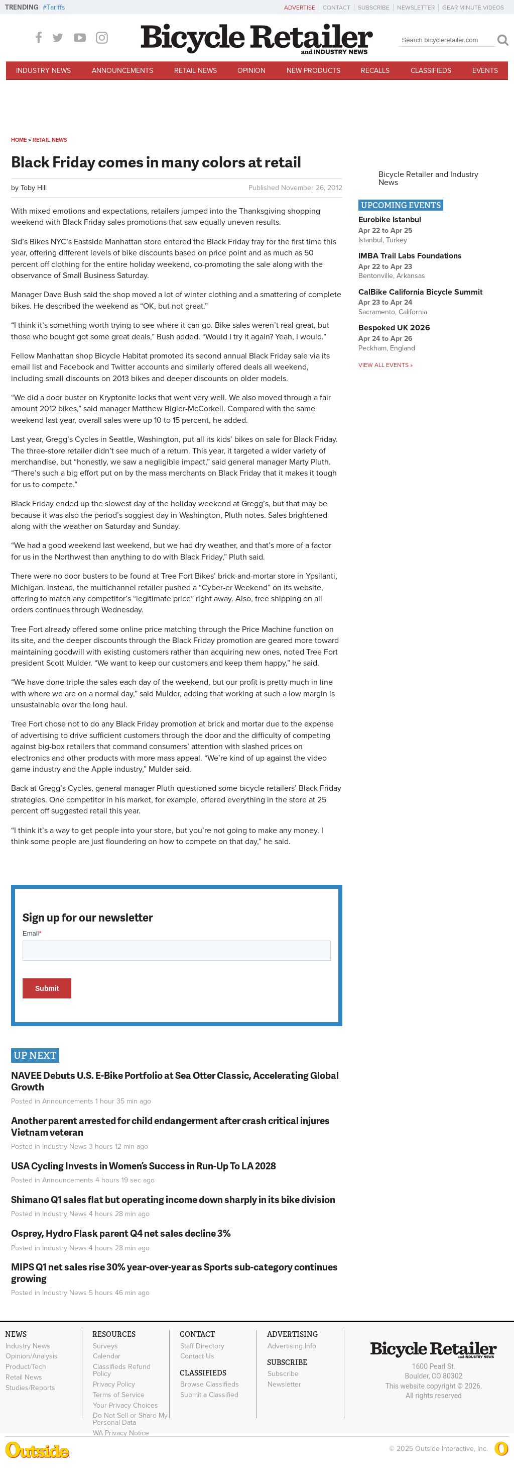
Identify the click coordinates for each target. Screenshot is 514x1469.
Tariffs (56, 7)
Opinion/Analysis (32, 1356)
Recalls (375, 70)
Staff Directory (202, 1346)
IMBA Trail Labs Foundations (410, 256)
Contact (336, 7)
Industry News (43, 70)
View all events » (385, 365)
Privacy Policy (114, 1385)
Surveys (105, 1346)
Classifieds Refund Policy (122, 1370)
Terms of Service (119, 1395)
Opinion (251, 70)
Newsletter (416, 7)
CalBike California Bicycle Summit (420, 292)
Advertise (299, 7)
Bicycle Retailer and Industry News (428, 178)
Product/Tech (26, 1367)
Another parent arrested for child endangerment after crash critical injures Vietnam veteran (170, 1126)
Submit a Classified (209, 1395)
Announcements (122, 70)
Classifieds (431, 70)
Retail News (195, 70)
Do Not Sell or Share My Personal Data (130, 1419)
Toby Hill (34, 187)
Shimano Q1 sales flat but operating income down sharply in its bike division (173, 1199)
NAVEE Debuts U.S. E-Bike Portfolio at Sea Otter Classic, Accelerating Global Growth (175, 1080)
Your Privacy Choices (125, 1405)
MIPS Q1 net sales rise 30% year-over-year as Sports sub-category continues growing (174, 1272)
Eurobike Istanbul (389, 220)
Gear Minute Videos (473, 7)
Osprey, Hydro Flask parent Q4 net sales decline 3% (121, 1233)
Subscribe (374, 7)
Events (485, 70)
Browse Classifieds (209, 1385)
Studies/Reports (30, 1388)
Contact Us (197, 1356)
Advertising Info (292, 1346)
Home (19, 140)
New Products (313, 70)
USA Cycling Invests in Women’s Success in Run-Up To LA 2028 (143, 1165)
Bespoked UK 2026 (394, 328)
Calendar (106, 1356)
